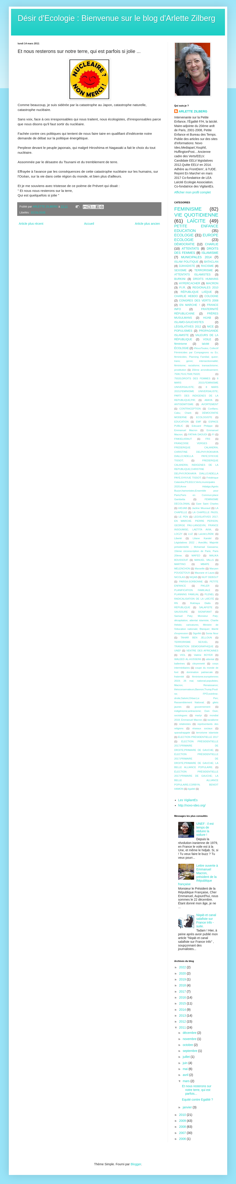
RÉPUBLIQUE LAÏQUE (196, 292)
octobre (188, 1045)
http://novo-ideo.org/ (192, 805)
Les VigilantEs (188, 800)
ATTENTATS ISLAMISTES (192, 274)
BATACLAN (211, 261)
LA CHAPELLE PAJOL (205, 512)
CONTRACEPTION (190, 408)
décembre (190, 1032)
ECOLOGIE (38, 212)
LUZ (190, 534)
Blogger (136, 1164)
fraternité (179, 676)
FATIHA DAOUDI (197, 434)
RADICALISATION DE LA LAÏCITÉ (194, 598)
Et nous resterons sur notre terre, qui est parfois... (196, 1089)
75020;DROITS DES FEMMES (192, 378)
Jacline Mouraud (201, 508)
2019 (183, 979)
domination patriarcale (200, 672)
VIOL (183, 655)
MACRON (212, 283)
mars (186, 1081)
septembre (190, 1051)
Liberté (178, 538)
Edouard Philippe (202, 426)
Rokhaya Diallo (200, 603)
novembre (190, 1039)
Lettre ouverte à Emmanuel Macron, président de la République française (198, 875)
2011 (183, 1027)
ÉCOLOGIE (181, 348)
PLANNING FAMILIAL (186, 594)
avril (186, 1075)
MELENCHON (182, 568)
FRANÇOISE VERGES (190, 443)
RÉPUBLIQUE (182, 607)
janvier (188, 1107)
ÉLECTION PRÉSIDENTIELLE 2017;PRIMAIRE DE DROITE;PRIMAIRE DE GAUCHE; (196, 745)
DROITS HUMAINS (205, 279)
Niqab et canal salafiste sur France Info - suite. (206, 920)
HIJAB (207, 317)
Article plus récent (31, 223)
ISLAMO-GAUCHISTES (189, 322)
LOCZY (178, 534)
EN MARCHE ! (190, 305)
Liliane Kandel (202, 538)
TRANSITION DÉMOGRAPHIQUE (193, 646)
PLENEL (209, 594)
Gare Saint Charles (207, 503)
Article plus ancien (147, 223)
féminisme (180, 343)
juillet (187, 1057)
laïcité (205, 343)
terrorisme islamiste (207, 732)
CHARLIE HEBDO (186, 296)
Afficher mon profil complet (192, 192)
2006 (183, 1139)
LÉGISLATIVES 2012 (187, 326)
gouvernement (202, 706)
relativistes (185, 724)
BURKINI (179, 279)
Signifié (197, 633)
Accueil (89, 223)
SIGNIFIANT (205, 611)
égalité (191, 788)
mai (185, 1069)
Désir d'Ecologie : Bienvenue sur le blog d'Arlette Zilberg (116, 18)
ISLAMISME (210, 252)
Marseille (200, 568)
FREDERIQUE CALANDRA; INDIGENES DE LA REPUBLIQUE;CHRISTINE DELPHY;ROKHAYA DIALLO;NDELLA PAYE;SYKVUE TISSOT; (196, 469)
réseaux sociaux (202, 728)
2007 (183, 1133)
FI (213, 434)
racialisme (212, 719)
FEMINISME (188, 209)
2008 (183, 1126)
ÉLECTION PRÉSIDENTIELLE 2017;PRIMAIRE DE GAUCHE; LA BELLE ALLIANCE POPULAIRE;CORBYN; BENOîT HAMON (196, 780)
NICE (210, 326)
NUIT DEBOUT (210, 577)
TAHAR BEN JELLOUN (196, 637)
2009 (183, 1120)
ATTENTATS (190, 248)
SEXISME (180, 270)
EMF (198, 421)
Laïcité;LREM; (206, 534)
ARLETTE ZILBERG (193, 111)
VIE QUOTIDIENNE (196, 215)
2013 (183, 1015)
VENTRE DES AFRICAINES (202, 650)
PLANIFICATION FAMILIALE (192, 590)
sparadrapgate (182, 732)
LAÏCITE (196, 221)
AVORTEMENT (209, 404)
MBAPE (205, 564)
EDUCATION (181, 421)
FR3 (207, 439)
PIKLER (205, 585)
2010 (183, 1115)
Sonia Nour (212, 633)
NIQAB (193, 577)
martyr (198, 715)
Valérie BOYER (203, 655)
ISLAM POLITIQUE (186, 261)
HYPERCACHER (189, 283)
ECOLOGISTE (204, 417)
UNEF (177, 650)
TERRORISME (203, 270)
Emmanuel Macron (185, 430)
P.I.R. (182, 287)
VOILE (207, 339)
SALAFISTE (205, 607)
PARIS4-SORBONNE (191, 581)
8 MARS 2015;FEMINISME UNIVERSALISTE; (196, 382)
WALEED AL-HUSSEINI (187, 659)
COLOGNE (211, 296)
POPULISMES (183, 330)
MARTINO (179, 564)
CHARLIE (211, 244)
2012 (183, 1021)
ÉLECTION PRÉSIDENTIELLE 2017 (198, 737)
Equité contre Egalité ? (197, 1099)
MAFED (196, 555)
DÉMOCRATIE (184, 244)
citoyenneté (198, 663)
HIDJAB (182, 508)
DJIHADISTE (187, 265)
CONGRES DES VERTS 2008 (198, 300)
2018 (183, 985)
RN (176, 603)
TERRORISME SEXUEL (191, 642)
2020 (183, 973)
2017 (183, 991)
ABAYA (208, 400)
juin (185, 1063)
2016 (183, 997)
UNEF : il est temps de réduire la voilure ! (205, 829)
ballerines (179, 663)
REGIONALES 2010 (205, 287)
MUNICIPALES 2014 (196, 257)
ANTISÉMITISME (183, 404)
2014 (183, 1009)
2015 (183, 1003)
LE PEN (183, 516)
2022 (183, 967)
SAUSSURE (181, 611)
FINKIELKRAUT (183, 439)
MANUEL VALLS (204, 560)
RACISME (207, 265)
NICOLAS (179, 577)
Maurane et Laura (205, 572)
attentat (210, 659)
